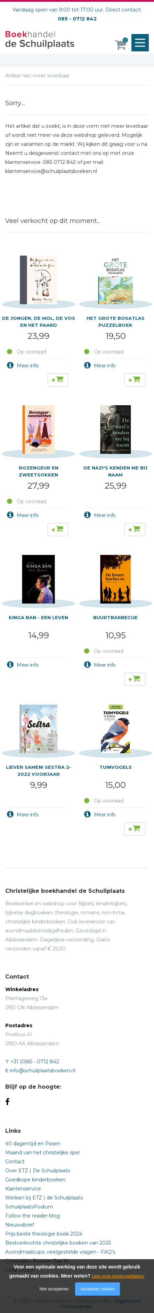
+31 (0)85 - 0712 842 (34, 1061)
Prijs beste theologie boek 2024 (43, 1234)
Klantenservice (23, 1189)
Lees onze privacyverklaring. (118, 1276)
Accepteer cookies (97, 1289)
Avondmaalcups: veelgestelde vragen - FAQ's (60, 1252)
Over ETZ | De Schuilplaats (37, 1170)
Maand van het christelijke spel (42, 1152)
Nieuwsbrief (19, 1225)
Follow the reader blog (32, 1216)
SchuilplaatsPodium (29, 1207)
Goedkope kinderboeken (35, 1180)
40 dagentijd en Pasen (32, 1143)
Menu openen (142, 43)
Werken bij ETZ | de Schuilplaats (44, 1198)
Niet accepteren (54, 1289)
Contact (15, 1161)
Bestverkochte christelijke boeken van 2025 (58, 1243)
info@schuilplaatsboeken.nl (42, 1070)
